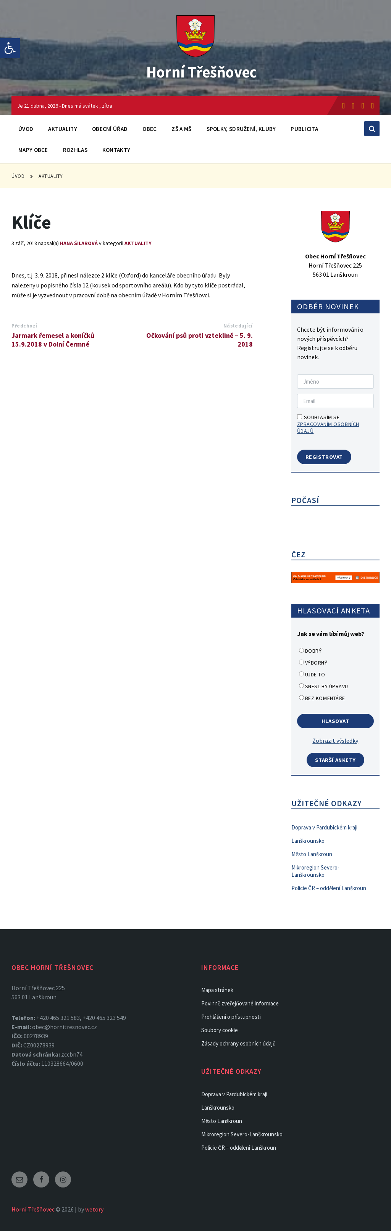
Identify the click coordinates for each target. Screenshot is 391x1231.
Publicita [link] (304, 128)
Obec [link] (149, 128)
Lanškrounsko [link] (308, 840)
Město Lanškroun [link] (311, 854)
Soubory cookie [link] (219, 1030)
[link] (10, 48)
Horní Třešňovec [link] (201, 71)
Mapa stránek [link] (217, 990)
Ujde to (315, 674)
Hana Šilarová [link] (79, 243)
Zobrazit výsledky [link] (335, 740)
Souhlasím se (328, 424)
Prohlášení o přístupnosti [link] (231, 1016)
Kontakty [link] (116, 149)
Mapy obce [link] (33, 149)
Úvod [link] (25, 128)
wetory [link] (94, 1209)
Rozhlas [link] (75, 149)
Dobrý (313, 650)
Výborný (316, 662)
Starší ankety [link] (335, 760)
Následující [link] (238, 326)
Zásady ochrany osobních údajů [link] (238, 1043)
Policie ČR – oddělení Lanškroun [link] (328, 888)
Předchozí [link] (24, 326)
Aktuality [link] (62, 128)
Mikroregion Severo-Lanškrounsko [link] (315, 871)
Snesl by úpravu (326, 686)
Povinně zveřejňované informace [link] (240, 1003)
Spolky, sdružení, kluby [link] (241, 128)
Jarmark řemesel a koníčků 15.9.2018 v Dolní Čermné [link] (52, 339)
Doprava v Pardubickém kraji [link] (324, 827)
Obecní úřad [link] (110, 128)
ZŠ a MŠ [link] (181, 128)
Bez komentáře (325, 698)
